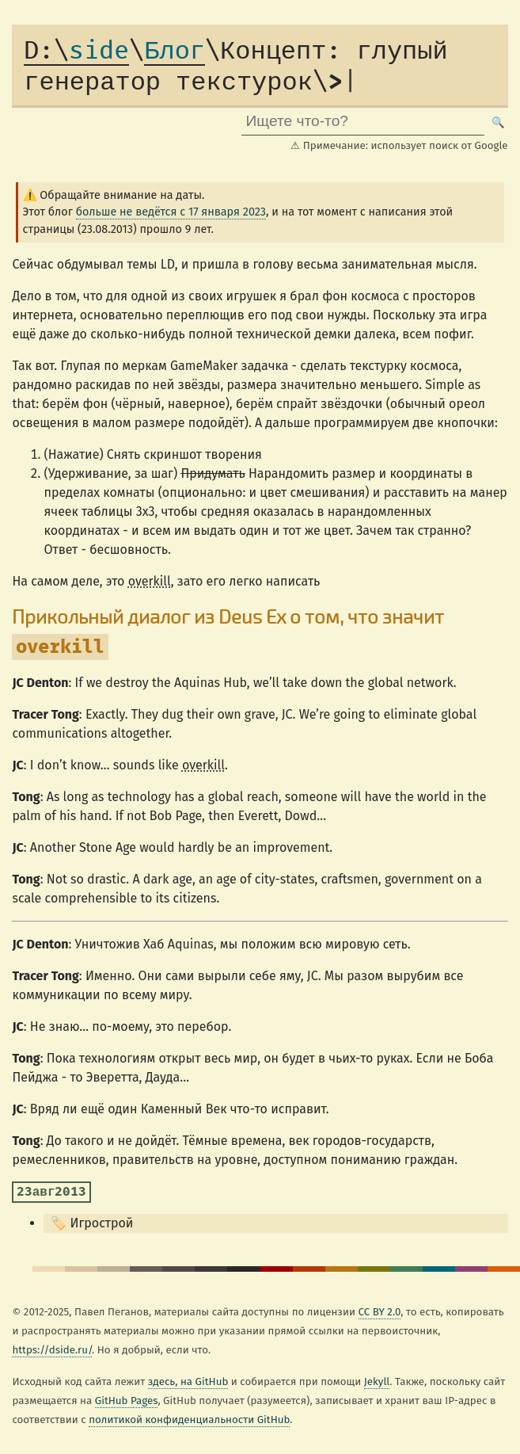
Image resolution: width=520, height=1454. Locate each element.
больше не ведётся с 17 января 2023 (171, 212)
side (76, 51)
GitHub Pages (126, 1401)
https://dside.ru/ (52, 1350)
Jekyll (377, 1382)
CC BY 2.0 (380, 1312)
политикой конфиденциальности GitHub (189, 1420)
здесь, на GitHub (188, 1382)
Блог (174, 51)
